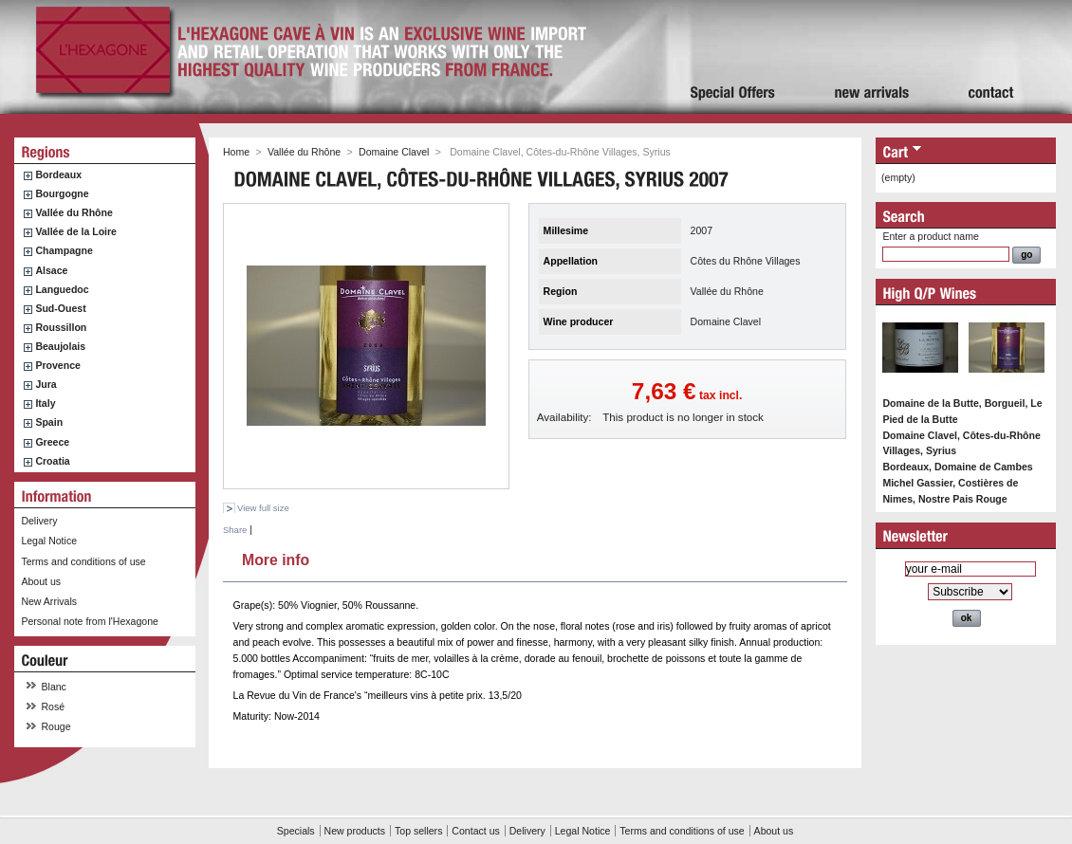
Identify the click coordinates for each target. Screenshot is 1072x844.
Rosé (53, 706)
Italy (45, 403)
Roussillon (60, 327)
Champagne (63, 250)
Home (236, 151)
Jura (45, 384)
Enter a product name (930, 236)
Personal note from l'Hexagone (89, 621)
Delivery (39, 520)
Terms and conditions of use (83, 561)
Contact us (475, 830)
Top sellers (418, 830)
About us (41, 581)
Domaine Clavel (394, 151)
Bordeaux (58, 174)
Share (235, 529)
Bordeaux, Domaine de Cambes (957, 466)
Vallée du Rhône (73, 212)
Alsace (51, 270)
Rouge (56, 726)
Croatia (52, 461)
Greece (52, 442)
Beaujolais (60, 346)
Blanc (54, 686)
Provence (58, 365)
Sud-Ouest (60, 308)
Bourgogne (61, 193)
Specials (296, 830)
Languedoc (61, 289)
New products (354, 830)
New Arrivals (49, 601)
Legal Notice (49, 540)
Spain (49, 422)
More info (275, 557)
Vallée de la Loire (76, 231)
